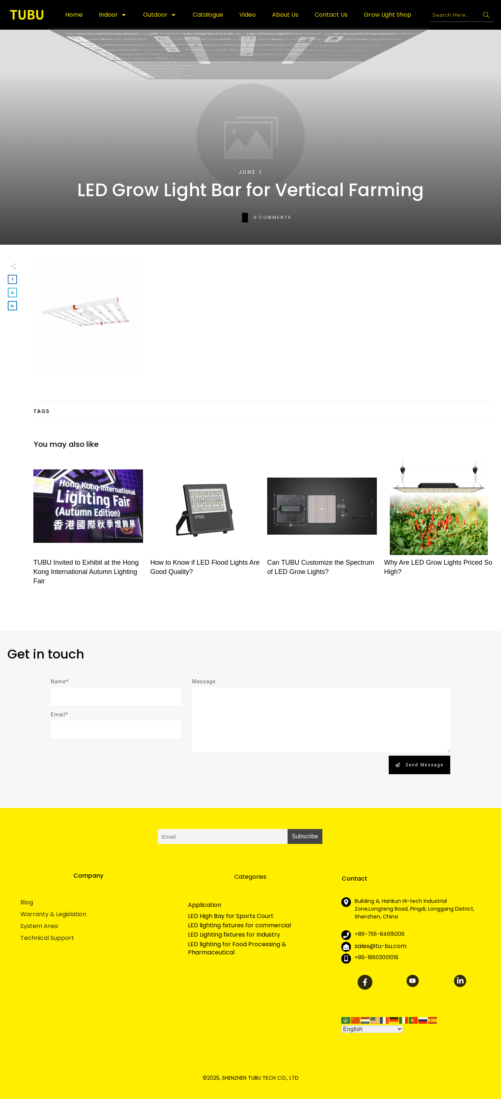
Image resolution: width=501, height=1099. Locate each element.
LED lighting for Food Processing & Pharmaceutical (237, 948)
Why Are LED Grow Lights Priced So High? (439, 525)
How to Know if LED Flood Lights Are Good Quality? (205, 525)
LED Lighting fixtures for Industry (234, 935)
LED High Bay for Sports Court (230, 916)
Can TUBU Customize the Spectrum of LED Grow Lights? (322, 525)
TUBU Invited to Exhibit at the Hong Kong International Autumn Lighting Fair (88, 525)
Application (204, 905)
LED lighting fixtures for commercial (239, 925)
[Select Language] (372, 1029)
